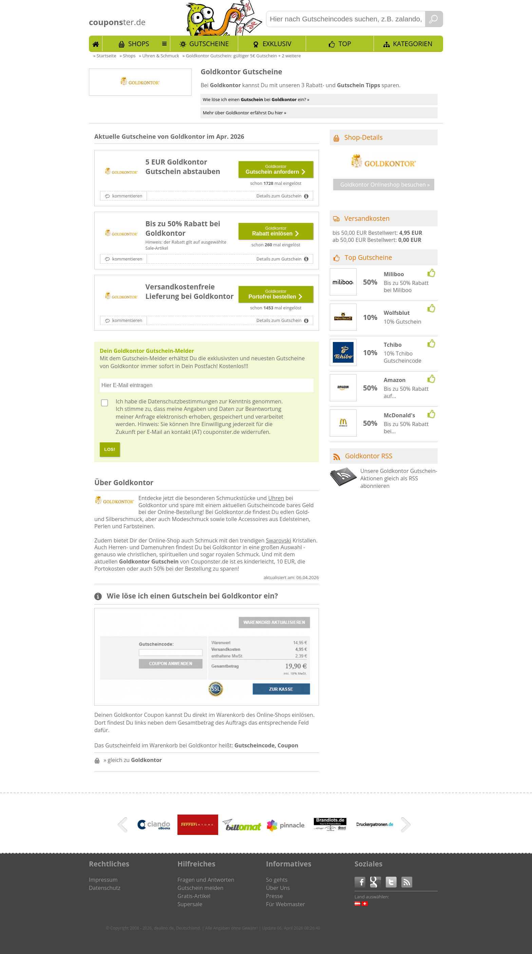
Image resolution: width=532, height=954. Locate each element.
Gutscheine (209, 43)
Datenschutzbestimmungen (183, 401)
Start (95, 43)
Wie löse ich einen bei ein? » (256, 99)
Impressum (103, 879)
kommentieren (126, 196)
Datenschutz (104, 888)
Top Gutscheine (368, 257)
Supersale (189, 904)
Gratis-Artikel (193, 896)
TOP (345, 43)
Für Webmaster (285, 904)
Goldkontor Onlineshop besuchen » (385, 184)
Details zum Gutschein (279, 196)
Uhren (276, 498)
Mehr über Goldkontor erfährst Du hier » (244, 113)
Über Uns (278, 888)
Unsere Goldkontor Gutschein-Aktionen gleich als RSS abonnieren (398, 478)
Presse (274, 896)
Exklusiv (277, 43)
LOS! (109, 449)
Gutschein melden (200, 888)
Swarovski (278, 540)
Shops (138, 43)
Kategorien (412, 43)
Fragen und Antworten (205, 879)
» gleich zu (132, 760)
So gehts (276, 879)
